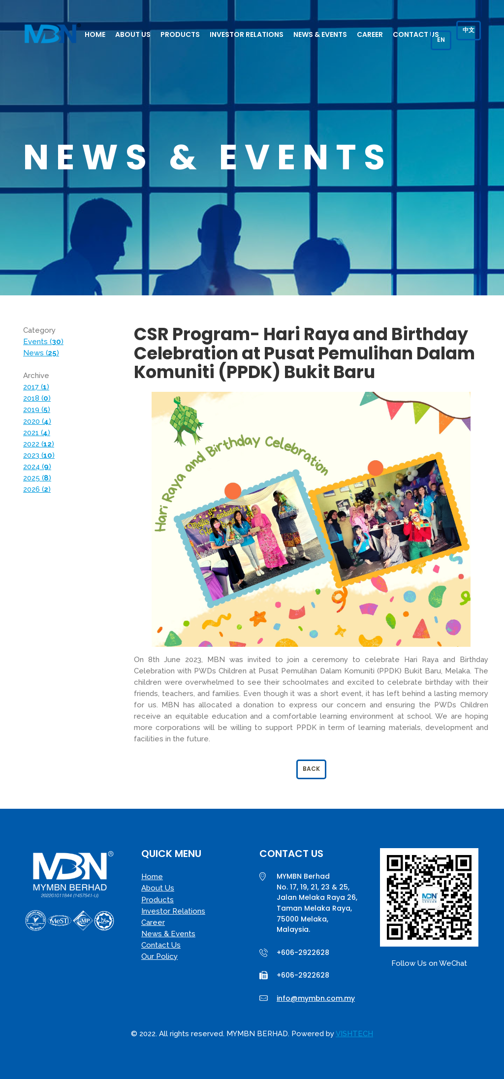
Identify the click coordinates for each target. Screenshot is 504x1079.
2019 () (36, 409)
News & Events (320, 34)
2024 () (37, 466)
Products (180, 34)
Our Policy (159, 956)
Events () (43, 341)
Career (370, 34)
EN (441, 39)
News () (41, 353)
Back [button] (311, 768)
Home (95, 34)
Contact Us (416, 34)
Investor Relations (247, 34)
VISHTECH (354, 1033)
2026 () (37, 489)
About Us (133, 34)
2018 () (37, 398)
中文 (468, 30)
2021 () (36, 432)
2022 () (38, 444)
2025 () (37, 478)
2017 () (36, 386)
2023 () (39, 455)
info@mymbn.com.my (316, 998)
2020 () (37, 421)
